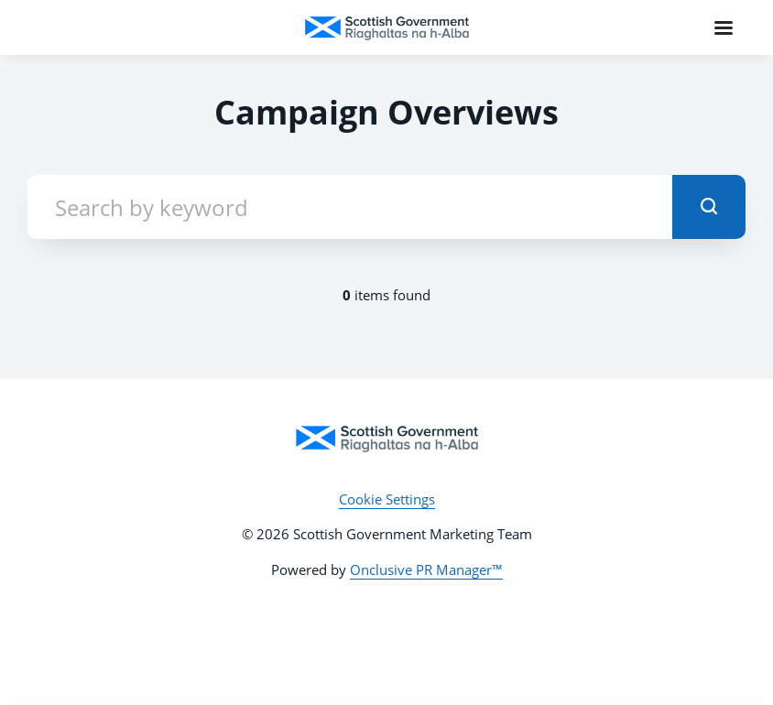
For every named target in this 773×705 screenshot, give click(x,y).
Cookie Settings (387, 499)
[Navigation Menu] (723, 27)
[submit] (709, 207)
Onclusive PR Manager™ (426, 569)
